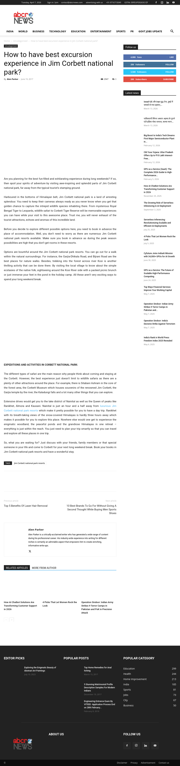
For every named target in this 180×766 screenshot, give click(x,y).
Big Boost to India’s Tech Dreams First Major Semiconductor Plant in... (159, 138)
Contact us (164, 762)
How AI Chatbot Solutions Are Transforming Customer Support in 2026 (20, 605)
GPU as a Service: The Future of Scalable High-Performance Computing (158, 273)
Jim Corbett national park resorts (29, 463)
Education (78, 31)
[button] (172, 31)
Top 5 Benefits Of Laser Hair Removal (25, 505)
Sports (121, 31)
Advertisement (148, 762)
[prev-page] (6, 619)
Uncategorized (20, 40)
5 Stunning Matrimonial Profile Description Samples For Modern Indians (99, 687)
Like (172, 57)
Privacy (134, 762)
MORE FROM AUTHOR (44, 568)
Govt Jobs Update (150, 31)
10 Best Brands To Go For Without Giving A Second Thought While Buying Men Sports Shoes (91, 509)
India (10, 31)
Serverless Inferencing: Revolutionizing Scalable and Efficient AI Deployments (157, 222)
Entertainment (101, 31)
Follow (169, 64)
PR (132, 31)
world (23, 31)
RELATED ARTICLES (17, 568)
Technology (57, 31)
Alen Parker (12, 79)
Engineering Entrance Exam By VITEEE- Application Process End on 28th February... (99, 704)
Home (7, 40)
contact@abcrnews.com (72, 2)
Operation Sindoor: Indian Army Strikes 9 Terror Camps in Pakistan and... (158, 307)
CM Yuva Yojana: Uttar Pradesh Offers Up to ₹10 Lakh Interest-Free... (158, 155)
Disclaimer (122, 762)
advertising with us (94, 2)
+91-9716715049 (113, 2)
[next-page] (11, 619)
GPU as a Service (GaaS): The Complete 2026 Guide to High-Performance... (158, 172)
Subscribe (168, 79)
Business (38, 31)
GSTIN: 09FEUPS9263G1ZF (136, 2)
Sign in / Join (52, 2)
